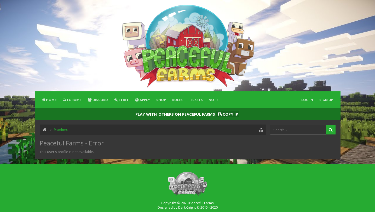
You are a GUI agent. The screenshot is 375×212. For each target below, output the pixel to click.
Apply (145, 99)
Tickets (196, 99)
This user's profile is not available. (67, 151)
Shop (161, 99)
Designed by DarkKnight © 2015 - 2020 (188, 207)
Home (51, 99)
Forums (74, 99)
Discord (100, 99)
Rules (177, 99)
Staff (123, 99)
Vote (213, 99)
